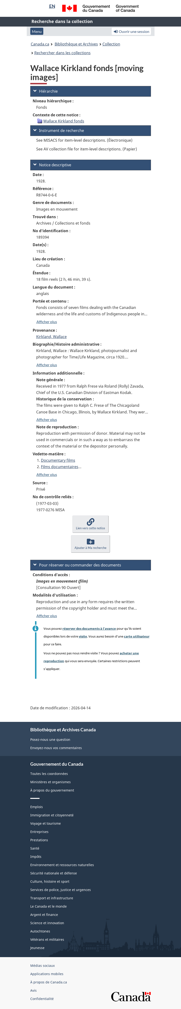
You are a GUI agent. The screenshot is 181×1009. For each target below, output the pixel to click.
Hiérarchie (45, 91)
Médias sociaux (42, 965)
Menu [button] (37, 31)
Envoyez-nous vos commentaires (56, 748)
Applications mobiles (46, 974)
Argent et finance (44, 914)
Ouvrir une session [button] (131, 31)
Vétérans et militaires (47, 939)
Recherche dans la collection (62, 21)
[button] (90, 524)
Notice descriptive (52, 164)
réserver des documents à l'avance (89, 628)
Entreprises (39, 831)
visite (83, 636)
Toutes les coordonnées (49, 773)
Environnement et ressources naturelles (62, 865)
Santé (34, 848)
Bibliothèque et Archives (76, 44)
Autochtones (40, 931)
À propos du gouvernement (52, 790)
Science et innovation (47, 923)
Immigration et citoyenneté (52, 815)
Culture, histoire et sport (49, 881)
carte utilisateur (137, 636)
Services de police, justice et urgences (60, 889)
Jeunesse (37, 948)
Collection (111, 44)
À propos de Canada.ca (48, 982)
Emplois (36, 807)
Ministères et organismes (50, 782)
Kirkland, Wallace (51, 336)
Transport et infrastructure (51, 898)
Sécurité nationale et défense (53, 873)
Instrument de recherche (58, 130)
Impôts (35, 856)
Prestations (39, 840)
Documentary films (58, 460)
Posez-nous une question (50, 739)
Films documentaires (59, 466)
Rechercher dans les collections (62, 52)
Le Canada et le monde (48, 906)
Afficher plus (46, 321)
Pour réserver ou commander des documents (77, 565)
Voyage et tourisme (45, 823)
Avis (33, 990)
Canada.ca (40, 44)
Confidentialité (42, 998)
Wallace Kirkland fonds (63, 121)
